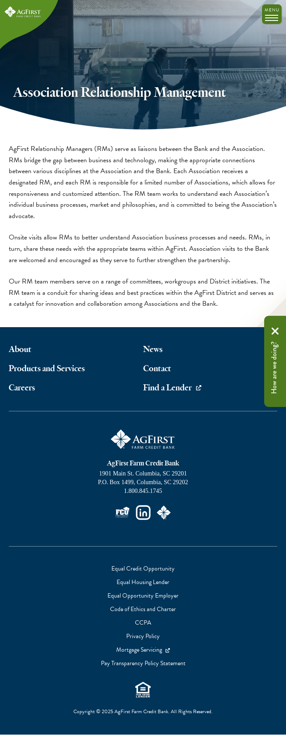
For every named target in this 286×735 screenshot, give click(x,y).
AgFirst (22, 12)
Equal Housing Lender (143, 690)
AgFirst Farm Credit (143, 439)
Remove (275, 331)
